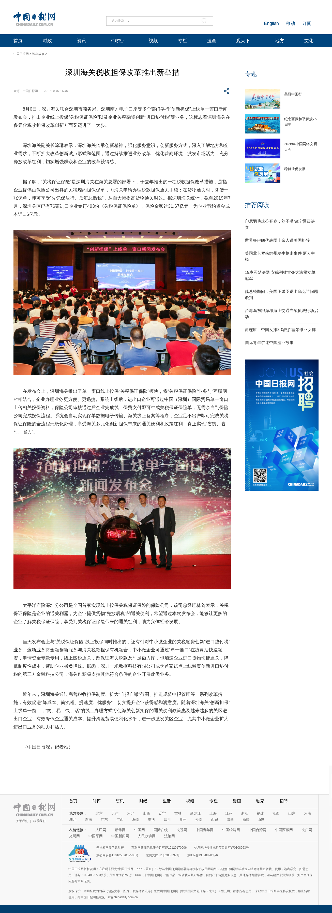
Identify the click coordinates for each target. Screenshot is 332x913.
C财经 (117, 40)
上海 (213, 813)
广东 (104, 819)
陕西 (230, 819)
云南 (198, 819)
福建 (260, 813)
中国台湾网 (257, 830)
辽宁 (162, 813)
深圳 (261, 819)
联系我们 (39, 821)
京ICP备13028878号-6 (202, 855)
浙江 (244, 813)
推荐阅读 (257, 204)
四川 (167, 819)
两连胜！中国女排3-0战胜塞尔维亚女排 (280, 329)
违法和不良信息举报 (110, 847)
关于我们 (22, 821)
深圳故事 (38, 54)
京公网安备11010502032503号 (117, 855)
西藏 (214, 819)
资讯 (81, 40)
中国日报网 (21, 54)
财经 (143, 801)
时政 (47, 40)
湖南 (88, 819)
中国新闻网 (120, 836)
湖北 (72, 819)
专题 (251, 73)
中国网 (139, 830)
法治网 (169, 836)
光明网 (74, 836)
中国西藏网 (284, 830)
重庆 (151, 819)
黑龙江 (195, 813)
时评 (97, 801)
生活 (167, 801)
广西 (120, 819)
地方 (279, 40)
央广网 (306, 830)
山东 (291, 813)
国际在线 (161, 830)
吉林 (178, 813)
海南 (135, 819)
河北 (130, 813)
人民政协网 (147, 836)
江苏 (228, 813)
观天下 (243, 40)
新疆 (246, 819)
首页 (18, 40)
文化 (308, 40)
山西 (146, 813)
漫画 (211, 40)
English (271, 23)
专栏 (182, 40)
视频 (153, 40)
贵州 (183, 819)
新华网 (120, 830)
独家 (260, 801)
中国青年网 (205, 830)
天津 (114, 813)
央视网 (181, 830)
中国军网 (95, 836)
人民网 (101, 830)
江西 (276, 813)
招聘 (284, 801)
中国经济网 (231, 830)
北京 (99, 813)
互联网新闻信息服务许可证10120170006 (159, 847)
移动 (290, 23)
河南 (307, 813)
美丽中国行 (293, 94)
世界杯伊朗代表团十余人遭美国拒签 (277, 240)
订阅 (306, 23)
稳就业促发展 (295, 169)
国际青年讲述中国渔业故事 (269, 342)
